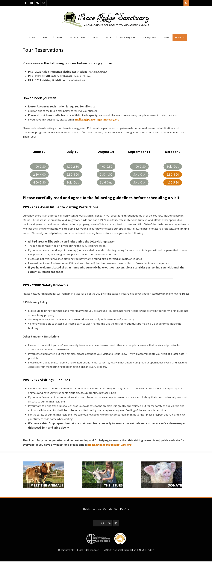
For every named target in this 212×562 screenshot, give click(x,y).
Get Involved (77, 38)
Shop (166, 38)
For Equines (149, 38)
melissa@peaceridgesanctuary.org (109, 445)
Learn (95, 38)
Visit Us (113, 509)
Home (32, 38)
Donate (179, 38)
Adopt (109, 38)
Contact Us (99, 509)
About (46, 38)
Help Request (127, 38)
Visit (59, 38)
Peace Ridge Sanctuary (88, 551)
